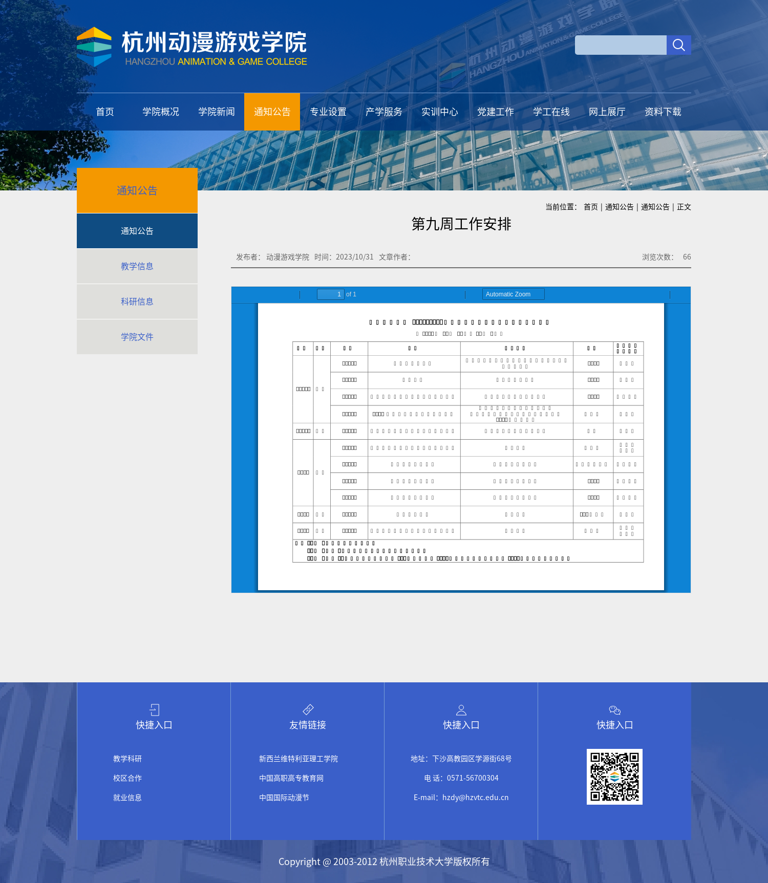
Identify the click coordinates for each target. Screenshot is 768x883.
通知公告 (272, 111)
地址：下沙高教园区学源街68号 (461, 758)
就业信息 (127, 797)
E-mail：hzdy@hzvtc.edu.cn (461, 797)
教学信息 (137, 266)
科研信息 (137, 301)
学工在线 (551, 111)
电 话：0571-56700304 (461, 778)
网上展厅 (607, 111)
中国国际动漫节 (284, 797)
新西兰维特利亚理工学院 (298, 758)
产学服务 (384, 111)
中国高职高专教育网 (291, 778)
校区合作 (127, 778)
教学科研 (127, 758)
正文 (684, 206)
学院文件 (137, 337)
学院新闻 (216, 111)
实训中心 (439, 111)
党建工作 (495, 111)
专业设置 (328, 111)
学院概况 (160, 111)
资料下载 (663, 111)
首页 (105, 111)
